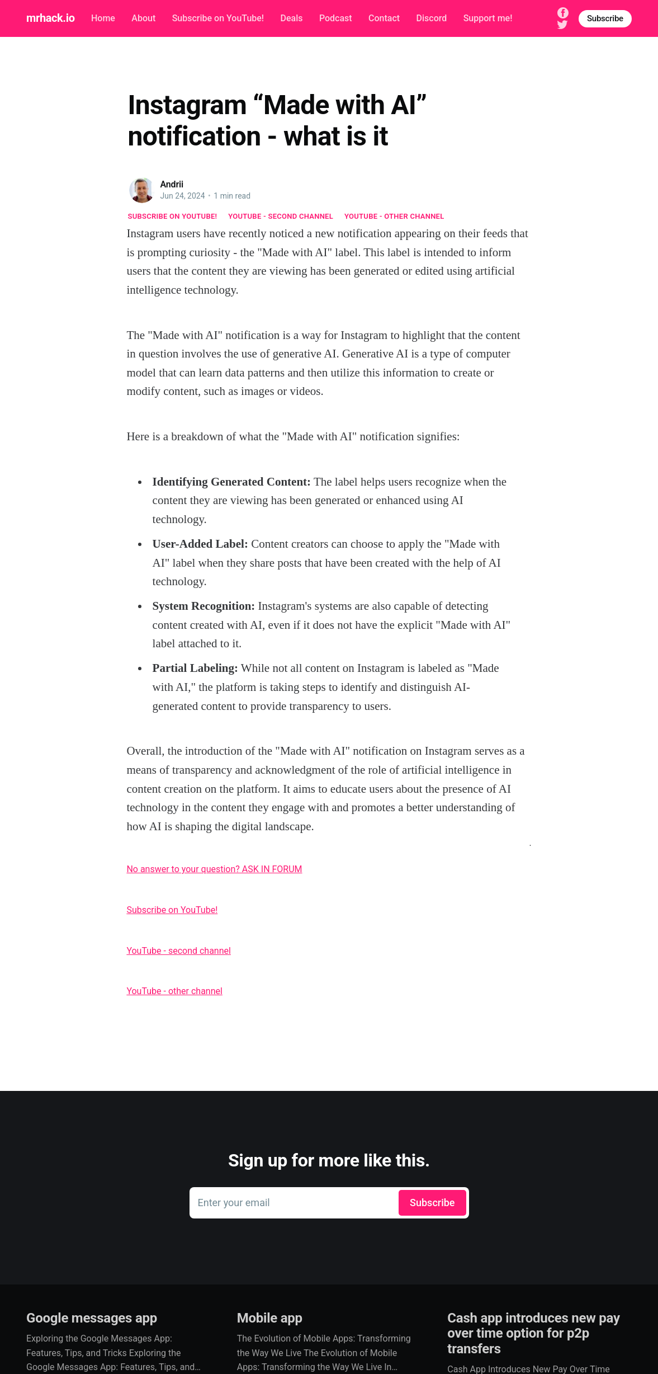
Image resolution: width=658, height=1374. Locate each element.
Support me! (488, 18)
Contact (384, 18)
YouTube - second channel (280, 216)
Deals (292, 18)
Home (103, 18)
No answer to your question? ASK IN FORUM (214, 869)
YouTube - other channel (394, 216)
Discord (431, 18)
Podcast (335, 18)
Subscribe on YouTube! (218, 18)
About (143, 18)
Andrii (172, 184)
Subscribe (605, 18)
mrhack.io (50, 18)
